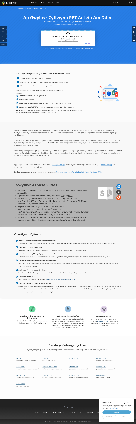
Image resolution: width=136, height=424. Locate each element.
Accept (116, 412)
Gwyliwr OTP (46, 358)
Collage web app (58, 165)
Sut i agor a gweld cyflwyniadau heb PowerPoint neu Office (79, 172)
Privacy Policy (90, 48)
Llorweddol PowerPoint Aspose (69, 289)
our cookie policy (113, 408)
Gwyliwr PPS (73, 367)
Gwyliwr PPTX (74, 375)
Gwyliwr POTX (20, 367)
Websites (53, 3)
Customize (109, 416)
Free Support (56, 412)
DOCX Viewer (100, 375)
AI (3, 40)
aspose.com (64, 24)
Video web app (106, 165)
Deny (123, 416)
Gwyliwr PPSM (101, 367)
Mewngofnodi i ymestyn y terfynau (68, 41)
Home (34, 412)
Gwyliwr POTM (101, 358)
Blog (82, 412)
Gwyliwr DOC (20, 384)
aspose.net (70, 24)
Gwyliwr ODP (20, 358)
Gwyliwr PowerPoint (49, 367)
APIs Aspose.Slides (103, 321)
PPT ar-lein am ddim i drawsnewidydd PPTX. (60, 279)
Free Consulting (70, 412)
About (61, 3)
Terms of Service (80, 48)
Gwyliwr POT (73, 358)
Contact (89, 421)
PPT (62, 195)
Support (45, 3)
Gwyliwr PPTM (47, 375)
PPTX (70, 195)
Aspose (3, 3)
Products (36, 3)
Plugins (3, 44)
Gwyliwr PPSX (20, 375)
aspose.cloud (78, 24)
